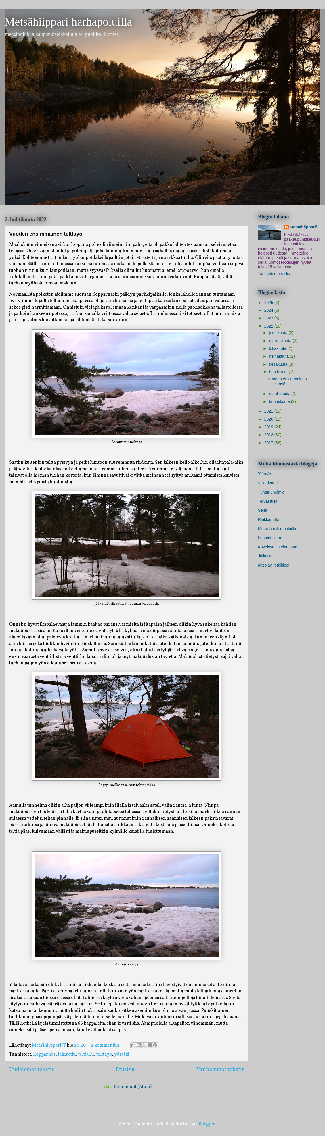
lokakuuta (278, 348)
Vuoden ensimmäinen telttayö (45, 234)
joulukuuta (278, 332)
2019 (269, 427)
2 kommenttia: (106, 1045)
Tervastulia (267, 501)
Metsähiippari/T (305, 227)
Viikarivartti (268, 483)
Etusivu (125, 1069)
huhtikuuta (279, 372)
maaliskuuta (280, 393)
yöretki (121, 1054)
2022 (269, 326)
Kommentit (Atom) (133, 1087)
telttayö (104, 1054)
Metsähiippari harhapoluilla (68, 21)
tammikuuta (280, 401)
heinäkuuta (279, 356)
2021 (269, 411)
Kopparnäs (44, 1054)
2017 (269, 442)
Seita (262, 510)
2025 (269, 302)
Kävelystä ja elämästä (277, 547)
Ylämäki (265, 473)
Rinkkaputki (268, 519)
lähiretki (67, 1054)
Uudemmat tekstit (31, 1069)
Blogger (206, 1124)
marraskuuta (280, 340)
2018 (269, 434)
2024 (269, 310)
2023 (269, 318)
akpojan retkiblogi (273, 565)
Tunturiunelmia (271, 492)
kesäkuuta (278, 364)
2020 (269, 419)
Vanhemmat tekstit (220, 1069)
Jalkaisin (266, 556)
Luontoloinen (269, 538)
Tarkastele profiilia (274, 273)
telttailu (86, 1054)
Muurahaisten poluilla (277, 528)
